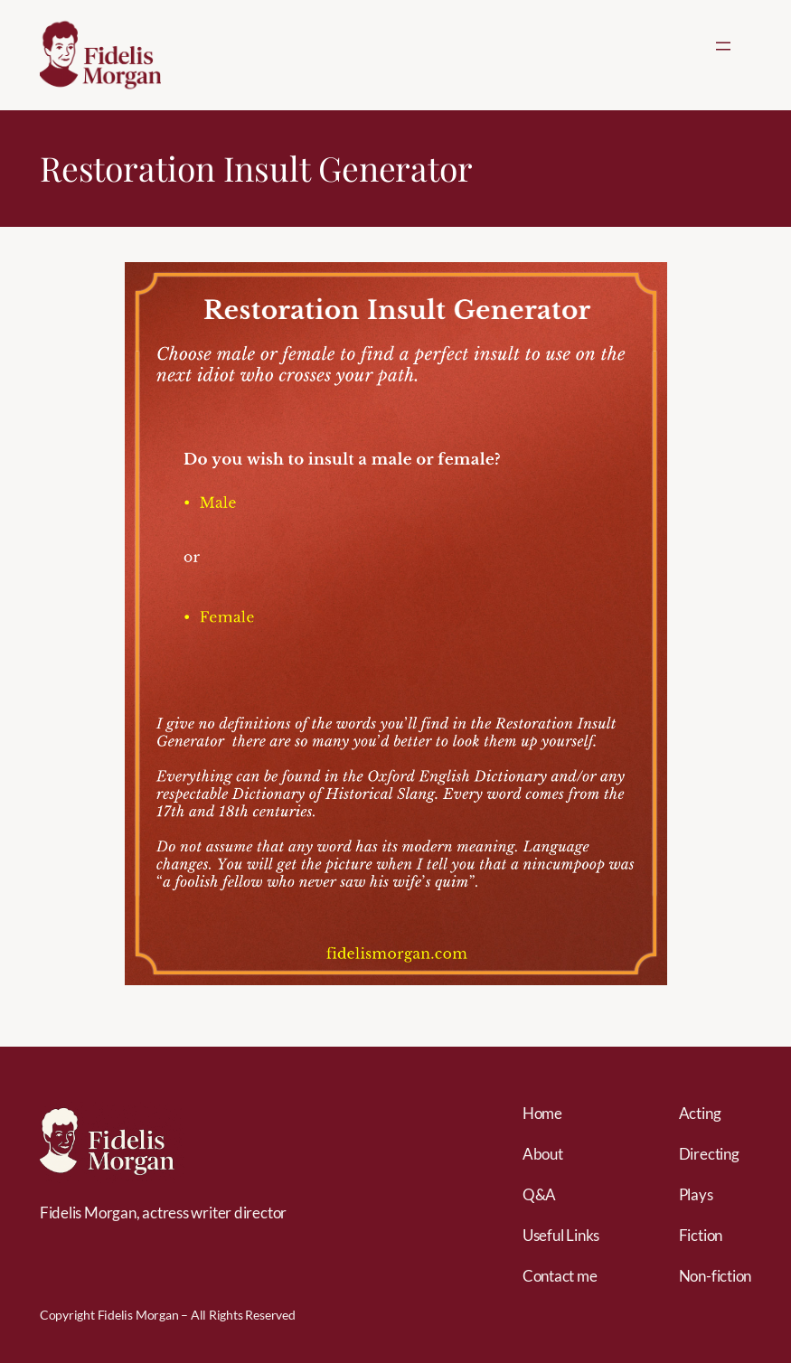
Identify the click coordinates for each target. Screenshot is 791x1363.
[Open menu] (723, 46)
